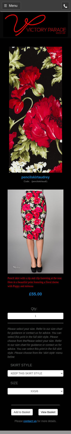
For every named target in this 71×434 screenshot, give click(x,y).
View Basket (48, 412)
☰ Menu (10, 6)
